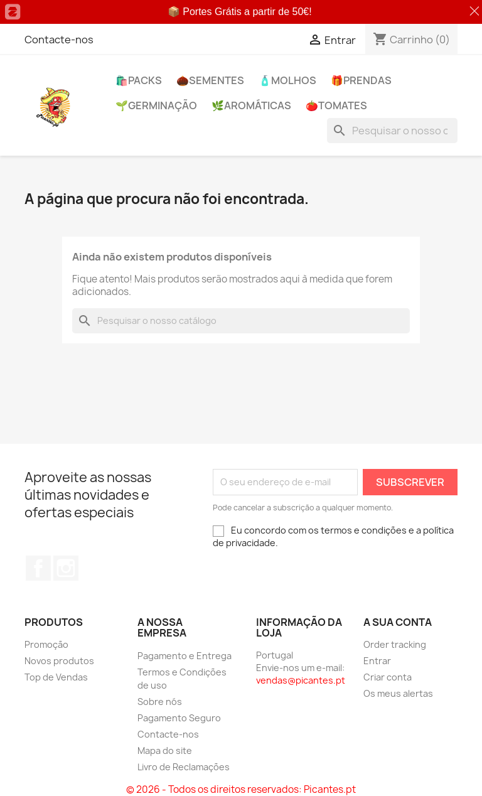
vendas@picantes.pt (300, 680)
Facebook (38, 568)
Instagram (65, 568)
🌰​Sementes (210, 80)
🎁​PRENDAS (361, 80)
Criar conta (387, 677)
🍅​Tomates (336, 105)
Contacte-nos (59, 39)
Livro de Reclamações (183, 767)
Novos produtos (59, 661)
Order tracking (394, 644)
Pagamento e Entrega (184, 656)
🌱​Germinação (156, 105)
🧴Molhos (287, 80)
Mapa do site (164, 750)
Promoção (46, 644)
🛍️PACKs (138, 80)
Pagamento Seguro (179, 718)
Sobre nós (159, 701)
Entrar (377, 661)
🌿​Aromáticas (251, 105)
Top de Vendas (56, 677)
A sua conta (397, 622)
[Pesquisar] (392, 130)
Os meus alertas (398, 693)
